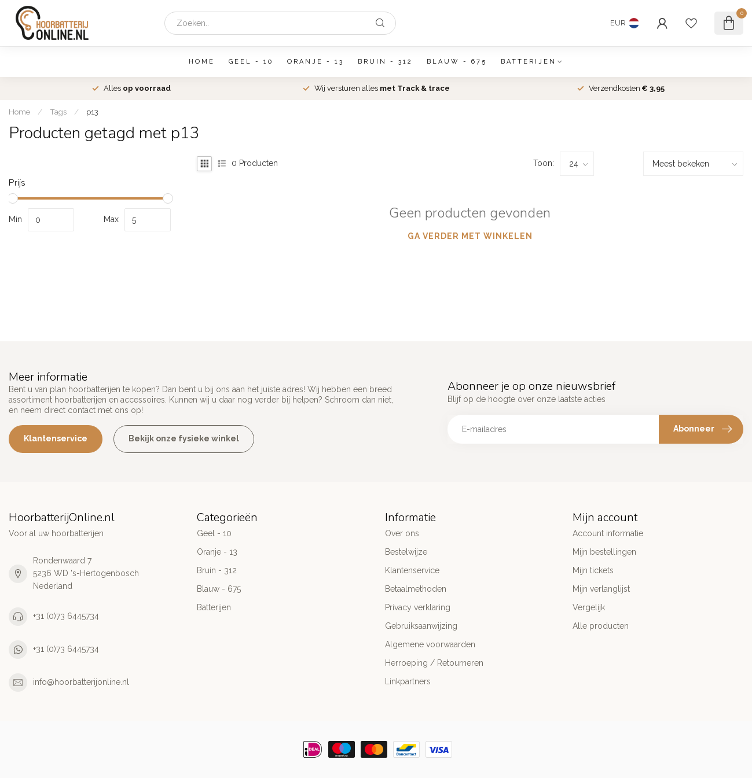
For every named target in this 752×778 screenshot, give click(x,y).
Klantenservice (55, 438)
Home (202, 61)
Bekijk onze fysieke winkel (184, 438)
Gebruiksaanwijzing (421, 625)
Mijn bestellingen (604, 551)
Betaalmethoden (415, 588)
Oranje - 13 (315, 61)
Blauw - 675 (457, 61)
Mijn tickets (593, 570)
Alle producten (601, 625)
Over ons (402, 533)
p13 (92, 111)
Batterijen (528, 61)
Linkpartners (408, 681)
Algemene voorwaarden (430, 644)
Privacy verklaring (417, 607)
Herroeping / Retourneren (434, 663)
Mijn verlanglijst (601, 588)
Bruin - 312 (385, 61)
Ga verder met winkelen (470, 236)
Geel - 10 (251, 61)
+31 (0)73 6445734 (66, 616)
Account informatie (608, 533)
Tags (58, 111)
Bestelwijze (406, 551)
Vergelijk (589, 607)
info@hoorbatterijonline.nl (81, 682)
